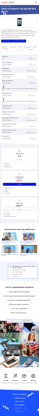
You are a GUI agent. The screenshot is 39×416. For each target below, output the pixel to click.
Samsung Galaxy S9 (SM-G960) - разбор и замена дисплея (28, 255)
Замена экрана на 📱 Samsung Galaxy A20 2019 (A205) (9, 255)
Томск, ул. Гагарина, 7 (19, 394)
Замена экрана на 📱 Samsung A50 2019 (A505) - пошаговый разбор (28, 242)
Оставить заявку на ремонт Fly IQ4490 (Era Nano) (14, 41)
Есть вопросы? (20, 405)
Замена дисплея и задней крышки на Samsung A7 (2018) (8, 242)
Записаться (19, 159)
